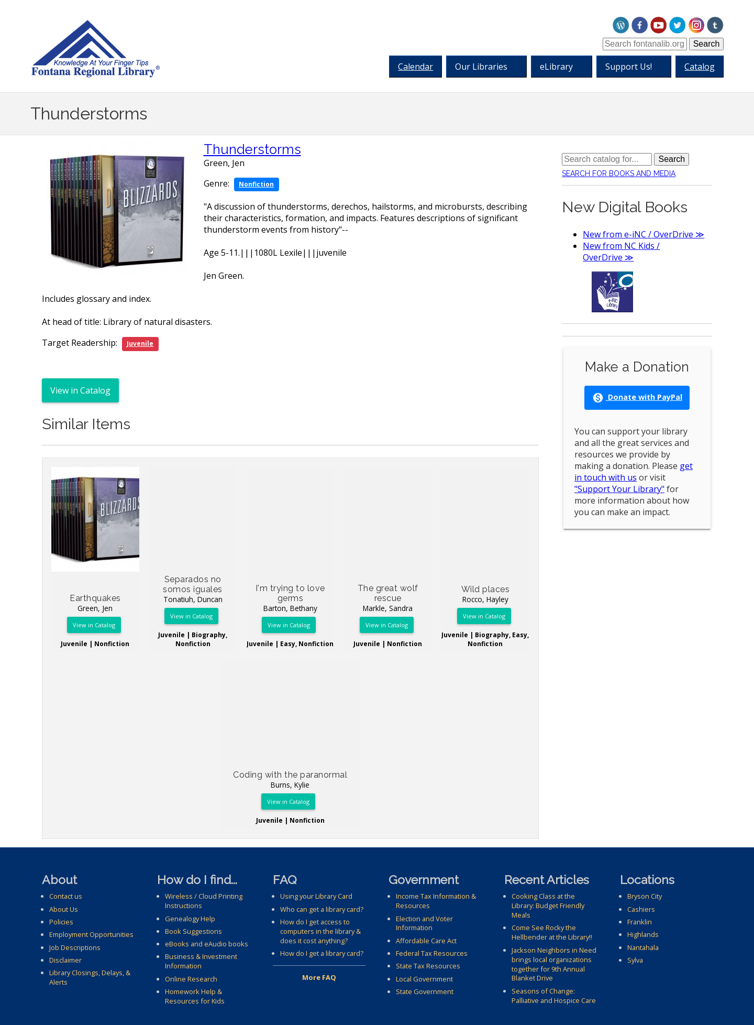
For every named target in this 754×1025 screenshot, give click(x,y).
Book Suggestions (193, 931)
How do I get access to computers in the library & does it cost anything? (320, 931)
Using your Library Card (316, 896)
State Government (424, 991)
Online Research (191, 979)
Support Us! (630, 67)
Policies (61, 921)
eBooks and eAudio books (206, 943)
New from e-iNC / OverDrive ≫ (643, 234)
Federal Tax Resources (432, 953)
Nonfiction (256, 184)
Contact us (65, 896)
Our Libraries (483, 67)
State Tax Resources (428, 966)
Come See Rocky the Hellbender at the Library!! (552, 932)
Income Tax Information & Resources (436, 900)
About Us (63, 909)
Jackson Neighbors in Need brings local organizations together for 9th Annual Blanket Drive (554, 964)
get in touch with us (633, 471)
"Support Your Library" (619, 489)
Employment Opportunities (91, 934)
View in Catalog (80, 390)
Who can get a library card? (321, 909)
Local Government (424, 979)
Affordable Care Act (426, 940)
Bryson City (644, 896)
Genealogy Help (190, 918)
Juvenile (140, 343)
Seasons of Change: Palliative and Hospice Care (554, 995)
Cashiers (641, 909)
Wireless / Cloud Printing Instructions (203, 900)
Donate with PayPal (637, 398)
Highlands (643, 934)
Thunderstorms (252, 149)
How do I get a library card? (321, 953)
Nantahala (643, 947)
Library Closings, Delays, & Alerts (89, 977)
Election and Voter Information (424, 923)
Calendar (415, 66)
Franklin (639, 921)
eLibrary (558, 67)
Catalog (699, 66)
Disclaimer (65, 960)
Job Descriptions (75, 947)
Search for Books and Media (618, 173)
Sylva (635, 960)
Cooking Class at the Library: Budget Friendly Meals (548, 905)
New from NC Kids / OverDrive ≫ (621, 251)
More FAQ (319, 977)
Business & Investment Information (201, 961)
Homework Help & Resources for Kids (195, 996)
